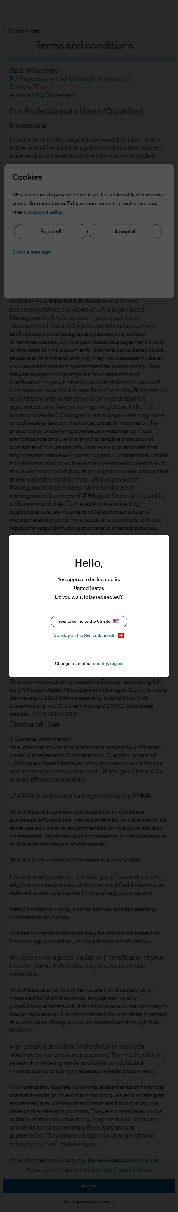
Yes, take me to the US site (88, 621)
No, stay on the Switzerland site (89, 635)
